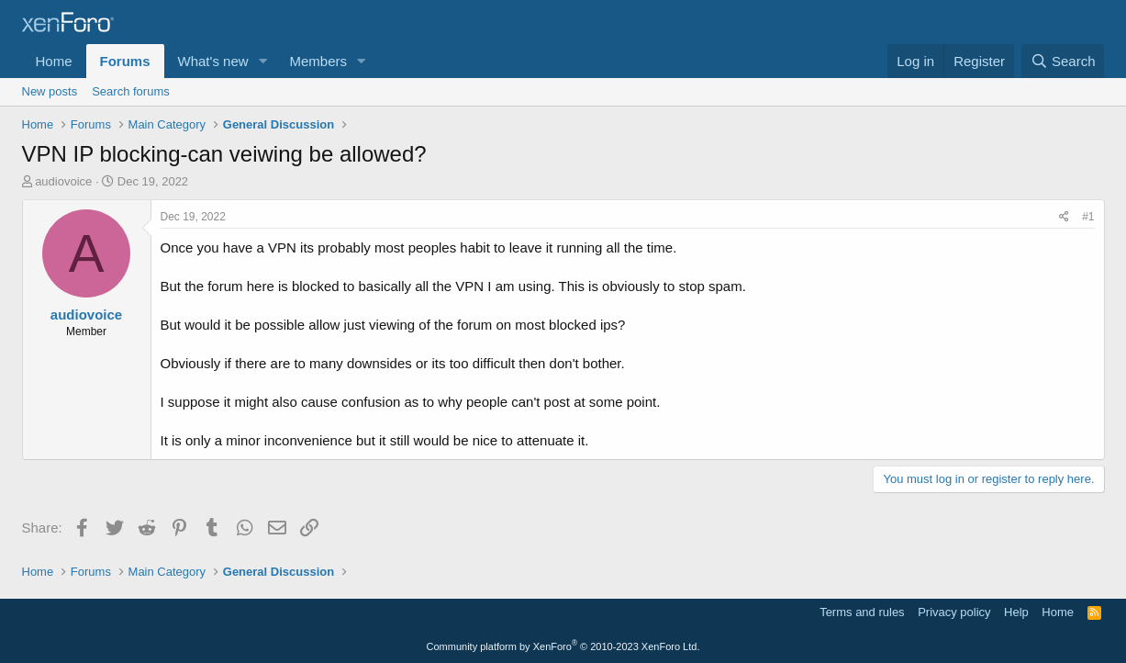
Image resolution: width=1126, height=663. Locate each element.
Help (1016, 612)
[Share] (1064, 217)
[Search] (1063, 61)
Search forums (131, 91)
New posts (50, 91)
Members (318, 61)
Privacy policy (954, 612)
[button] (262, 61)
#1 (1088, 216)
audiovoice (63, 181)
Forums (125, 61)
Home (54, 61)
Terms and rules (861, 612)
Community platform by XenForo (563, 646)
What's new (213, 61)
